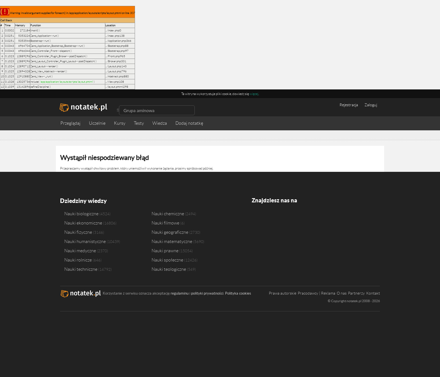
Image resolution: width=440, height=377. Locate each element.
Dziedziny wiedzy (83, 200)
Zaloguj (371, 105)
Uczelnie (97, 123)
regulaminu (180, 293)
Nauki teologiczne (169, 268)
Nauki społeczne (167, 259)
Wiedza (159, 123)
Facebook (256, 216)
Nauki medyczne (80, 250)
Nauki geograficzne (170, 231)
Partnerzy (356, 292)
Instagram (277, 216)
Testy (139, 123)
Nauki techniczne (80, 268)
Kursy (119, 123)
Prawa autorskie (282, 292)
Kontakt (373, 292)
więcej (253, 94)
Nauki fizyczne (78, 231)
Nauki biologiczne (81, 213)
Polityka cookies (238, 293)
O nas (342, 292)
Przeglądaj (70, 123)
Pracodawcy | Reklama (316, 292)
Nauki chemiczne (168, 213)
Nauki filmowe (165, 222)
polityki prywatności (207, 293)
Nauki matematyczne (172, 240)
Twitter (267, 216)
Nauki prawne (165, 250)
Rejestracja (349, 105)
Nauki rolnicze (78, 259)
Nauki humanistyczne (85, 240)
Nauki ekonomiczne (83, 222)
